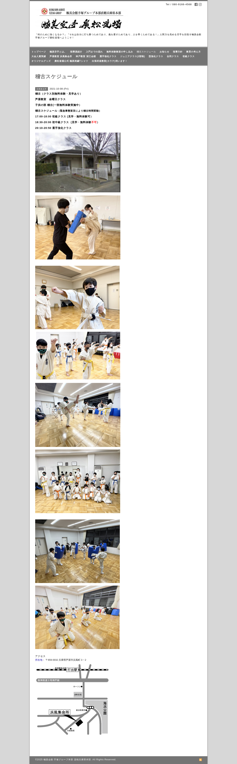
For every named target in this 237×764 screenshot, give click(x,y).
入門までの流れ (94, 51)
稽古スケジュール (146, 51)
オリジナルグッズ (41, 61)
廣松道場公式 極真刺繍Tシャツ (71, 61)
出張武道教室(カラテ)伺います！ (109, 61)
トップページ (38, 51)
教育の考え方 (193, 51)
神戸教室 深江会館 (86, 56)
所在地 (38, 659)
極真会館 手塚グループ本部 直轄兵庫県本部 (67, 759)
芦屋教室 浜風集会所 (61, 56)
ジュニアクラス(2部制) (132, 56)
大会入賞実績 (38, 56)
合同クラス (173, 56)
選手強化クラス (108, 56)
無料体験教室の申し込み (119, 51)
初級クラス (189, 56)
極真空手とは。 (58, 51)
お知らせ (164, 51)
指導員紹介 (76, 51)
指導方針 (178, 51)
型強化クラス (156, 56)
